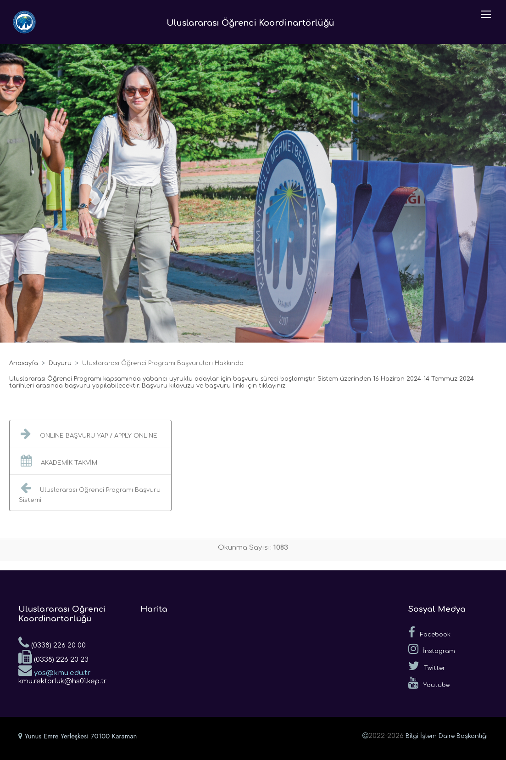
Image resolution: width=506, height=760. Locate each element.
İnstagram (431, 649)
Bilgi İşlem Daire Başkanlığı (447, 736)
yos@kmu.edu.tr (54, 670)
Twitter (426, 666)
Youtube (429, 683)
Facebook (429, 632)
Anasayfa (23, 363)
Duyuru (60, 363)
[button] (90, 433)
